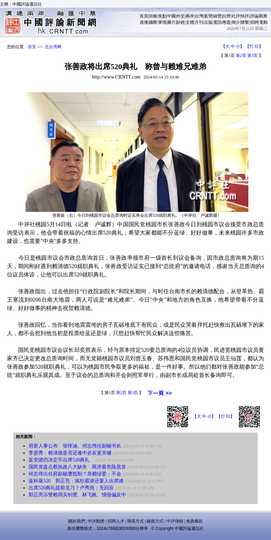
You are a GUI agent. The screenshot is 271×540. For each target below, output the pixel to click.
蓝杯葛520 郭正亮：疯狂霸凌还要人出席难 (76, 480)
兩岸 (190, 16)
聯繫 (245, 22)
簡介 (236, 22)
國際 (153, 22)
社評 (236, 16)
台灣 (199, 16)
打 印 (254, 46)
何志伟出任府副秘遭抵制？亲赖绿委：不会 (75, 473)
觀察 (263, 16)
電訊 (217, 22)
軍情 (162, 22)
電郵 (263, 22)
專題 (226, 22)
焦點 (162, 16)
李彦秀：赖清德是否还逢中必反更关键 (70, 453)
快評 (245, 16)
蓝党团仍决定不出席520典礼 (61, 460)
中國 (171, 16)
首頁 (144, 16)
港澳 (144, 22)
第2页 (241, 55)
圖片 (171, 22)
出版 (208, 22)
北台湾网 (53, 46)
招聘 (254, 22)
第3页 (252, 55)
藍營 (208, 16)
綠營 (217, 16)
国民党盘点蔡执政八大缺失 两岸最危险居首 (77, 466)
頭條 (153, 16)
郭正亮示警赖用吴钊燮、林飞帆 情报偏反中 (77, 494)
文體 (190, 22)
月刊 (199, 22)
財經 (180, 22)
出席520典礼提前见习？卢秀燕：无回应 (71, 487)
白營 (226, 16)
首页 (32, 46)
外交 (180, 16)
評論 (254, 16)
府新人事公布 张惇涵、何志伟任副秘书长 (75, 446)
